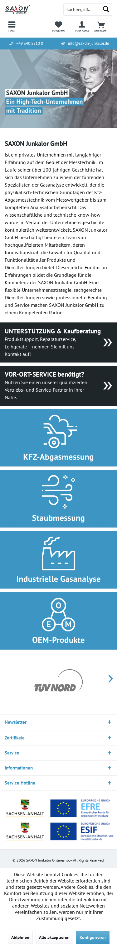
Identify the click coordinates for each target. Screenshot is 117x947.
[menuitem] (11, 27)
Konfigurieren (93, 937)
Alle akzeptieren (54, 937)
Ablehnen (20, 937)
